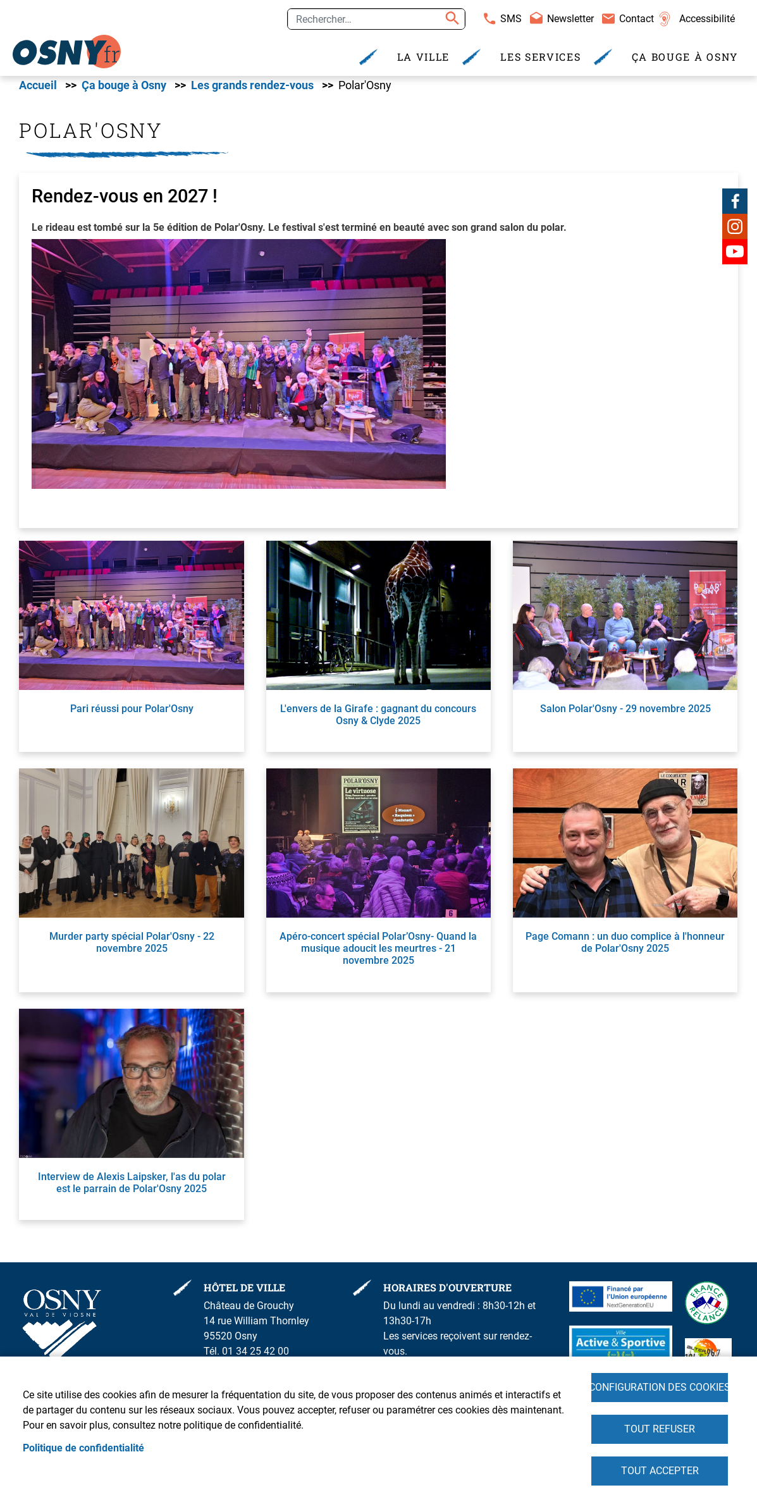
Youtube (735, 256)
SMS (511, 19)
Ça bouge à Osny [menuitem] (685, 56)
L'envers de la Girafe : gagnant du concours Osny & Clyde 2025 (378, 720)
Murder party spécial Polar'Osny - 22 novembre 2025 (131, 947)
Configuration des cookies (659, 1384)
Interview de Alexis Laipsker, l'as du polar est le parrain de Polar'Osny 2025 (132, 1188)
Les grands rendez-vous (252, 90)
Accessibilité (707, 19)
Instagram (735, 231)
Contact (636, 19)
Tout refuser (659, 1427)
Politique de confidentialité (83, 1446)
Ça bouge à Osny (124, 90)
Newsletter (570, 19)
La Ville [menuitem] (423, 56)
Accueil (38, 90)
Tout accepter (660, 1470)
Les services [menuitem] (540, 56)
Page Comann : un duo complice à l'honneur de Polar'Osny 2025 (625, 947)
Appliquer (450, 19)
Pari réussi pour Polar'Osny (132, 714)
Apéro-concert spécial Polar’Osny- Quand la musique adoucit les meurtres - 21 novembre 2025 (378, 953)
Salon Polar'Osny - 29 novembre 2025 (625, 714)
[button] (239, 373)
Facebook (735, 206)
